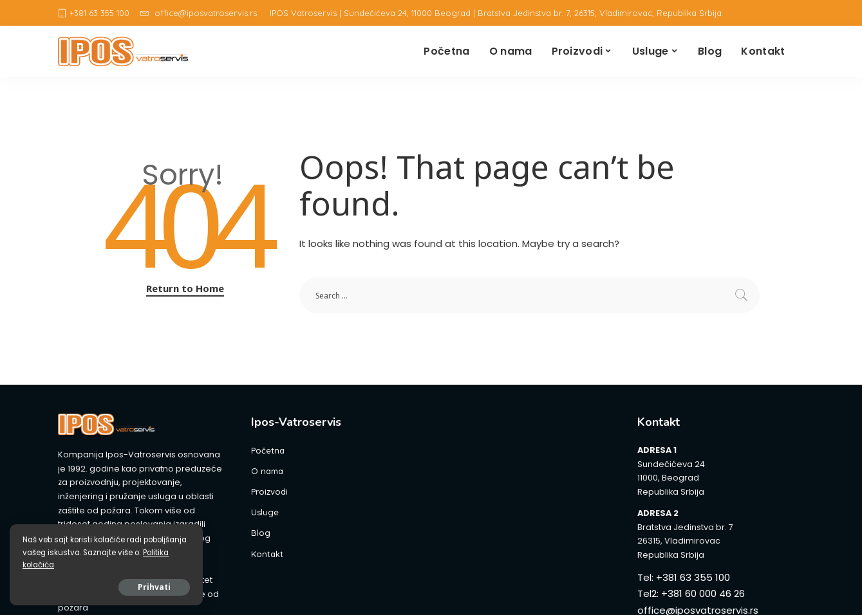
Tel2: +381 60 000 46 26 (691, 593)
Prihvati (154, 587)
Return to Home (185, 288)
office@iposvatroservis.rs (198, 13)
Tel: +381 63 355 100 (683, 577)
